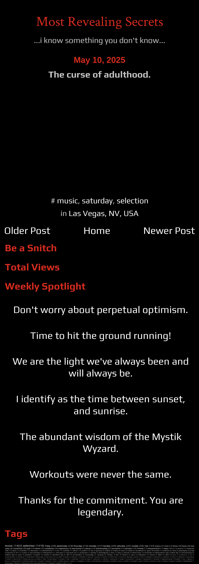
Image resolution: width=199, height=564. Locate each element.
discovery (34, 551)
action (173, 557)
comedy (140, 548)
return (146, 561)
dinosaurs (21, 557)
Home (96, 230)
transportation (153, 548)
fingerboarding (167, 559)
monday (92, 546)
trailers (59, 563)
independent (16, 561)
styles (160, 555)
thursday (78, 546)
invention (23, 551)
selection (132, 200)
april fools (17, 559)
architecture (183, 555)
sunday (135, 546)
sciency (153, 561)
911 (17, 553)
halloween (142, 555)
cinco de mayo (86, 559)
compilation (49, 548)
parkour (90, 557)
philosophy (183, 551)
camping (100, 555)
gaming (99, 551)
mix (146, 546)
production (84, 553)
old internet (96, 561)
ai (173, 549)
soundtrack (139, 551)
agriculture (190, 557)
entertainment (47, 551)
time (113, 553)
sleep (166, 548)
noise (20, 555)
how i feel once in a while (54, 557)
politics (84, 551)
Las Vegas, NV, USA (104, 213)
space (149, 551)
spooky (93, 553)
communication (10, 557)
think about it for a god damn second (34, 563)
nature (73, 561)
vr (69, 563)
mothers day (9, 555)
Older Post (27, 230)
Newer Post (169, 230)
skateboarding (102, 548)
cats (68, 559)
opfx (28, 548)
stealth (178, 561)
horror (7, 561)
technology (9, 563)
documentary (35, 553)
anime (9, 559)
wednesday (62, 546)
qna (140, 561)
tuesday (106, 546)
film (117, 555)
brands (156, 551)
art (191, 555)
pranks (105, 557)
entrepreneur (48, 553)
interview (74, 557)
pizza (120, 561)
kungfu (41, 561)
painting (106, 561)
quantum (28, 555)
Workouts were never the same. (101, 474)
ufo (65, 563)
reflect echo (114, 557)
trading (51, 563)
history (115, 551)
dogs (122, 559)
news (123, 551)
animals (126, 553)
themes (10, 553)
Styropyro (157, 557)
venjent (107, 551)
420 (67, 555)
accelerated (77, 555)
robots (130, 551)
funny (184, 546)
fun (184, 559)
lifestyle (82, 557)
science (158, 546)
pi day (192, 551)
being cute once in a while (32, 559)
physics (88, 548)
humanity (148, 553)
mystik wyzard (63, 561)
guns (133, 555)
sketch (37, 555)
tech (167, 546)
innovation (116, 548)
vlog (119, 553)
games (190, 559)
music (67, 200)
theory (17, 563)
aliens (174, 555)
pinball (113, 561)
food (174, 551)
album (75, 551)
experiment (147, 559)
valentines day (57, 555)
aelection (181, 557)
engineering (63, 548)
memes (37, 548)
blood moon (137, 553)
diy (92, 551)
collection (96, 559)
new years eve (71, 553)
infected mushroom (29, 561)
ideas (14, 551)
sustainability (187, 561)
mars (54, 561)
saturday (97, 200)
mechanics (128, 548)
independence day (161, 553)
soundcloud (18, 548)
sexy (159, 561)
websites (149, 557)
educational (76, 548)
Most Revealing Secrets (99, 22)
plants (127, 561)
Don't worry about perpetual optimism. (100, 309)
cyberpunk (113, 559)
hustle (67, 557)
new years (59, 553)
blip (44, 559)
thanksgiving (103, 553)
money (152, 555)
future (175, 546)
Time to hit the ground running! (100, 335)
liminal (48, 561)
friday (47, 546)
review (122, 557)
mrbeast (66, 551)
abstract (166, 557)
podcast (134, 561)
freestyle (177, 559)
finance (125, 555)
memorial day (186, 553)
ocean (88, 561)
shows (165, 561)
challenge (75, 559)
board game (53, 559)
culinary (105, 559)
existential (30, 557)
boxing (61, 559)
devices (180, 549)
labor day (174, 553)
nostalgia (80, 561)
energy (138, 559)
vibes (167, 555)
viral (142, 557)
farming (156, 559)
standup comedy (132, 557)
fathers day (39, 557)
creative (110, 555)
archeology (89, 555)
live (58, 551)
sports (172, 561)
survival (46, 555)
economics (129, 559)
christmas (165, 551)
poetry (98, 557)
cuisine (24, 553)
